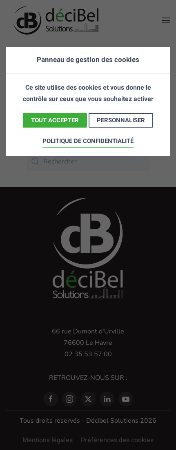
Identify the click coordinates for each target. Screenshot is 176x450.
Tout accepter (55, 120)
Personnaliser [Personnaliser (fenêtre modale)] (121, 120)
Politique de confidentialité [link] (88, 141)
